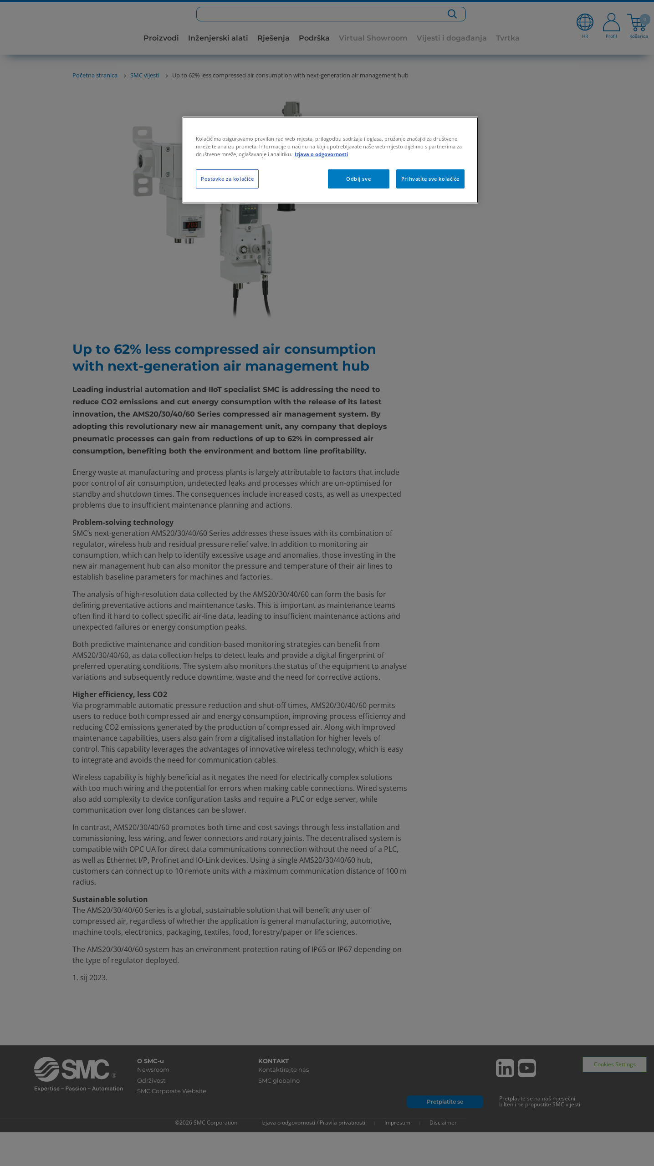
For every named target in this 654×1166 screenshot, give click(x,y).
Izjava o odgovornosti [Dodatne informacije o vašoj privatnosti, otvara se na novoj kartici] (321, 154)
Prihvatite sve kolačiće (430, 178)
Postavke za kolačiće (227, 178)
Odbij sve (358, 178)
